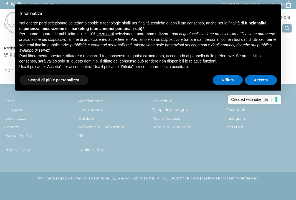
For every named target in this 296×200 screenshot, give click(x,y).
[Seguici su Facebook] (7, 4)
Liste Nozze (15, 118)
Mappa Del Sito (19, 135)
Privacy (193, 178)
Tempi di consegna (170, 109)
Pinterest (234, 127)
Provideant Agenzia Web (238, 178)
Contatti (11, 127)
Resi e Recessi (166, 118)
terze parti (105, 34)
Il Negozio (14, 109)
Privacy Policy (17, 150)
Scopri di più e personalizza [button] (53, 80)
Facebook (235, 109)
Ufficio (84, 135)
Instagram (235, 118)
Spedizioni (162, 101)
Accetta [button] (261, 80)
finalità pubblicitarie (51, 45)
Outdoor (86, 118)
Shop (9, 101)
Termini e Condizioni (171, 127)
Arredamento (90, 101)
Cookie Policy (91, 150)
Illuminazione (90, 109)
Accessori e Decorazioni (101, 127)
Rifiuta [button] (228, 80)
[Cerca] (287, 28)
